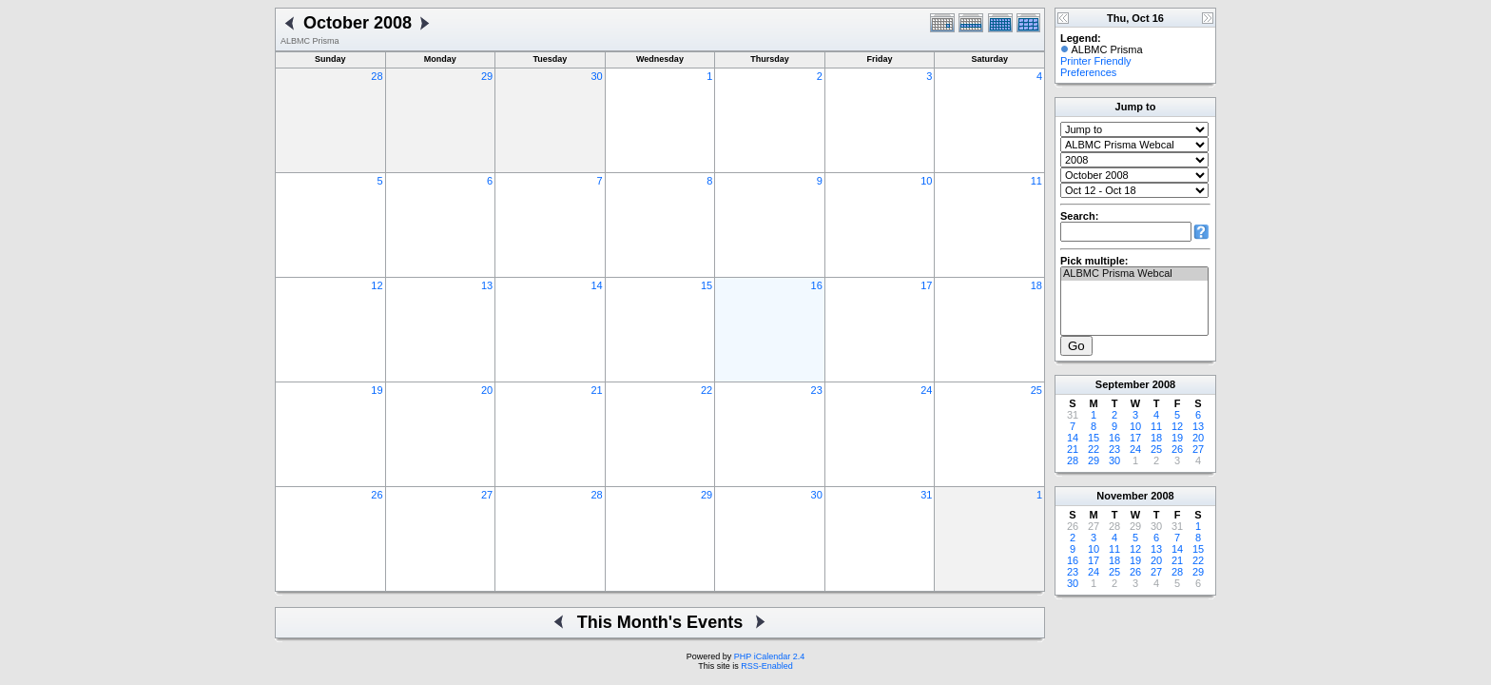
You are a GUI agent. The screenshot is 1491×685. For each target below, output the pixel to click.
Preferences (1088, 72)
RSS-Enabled (767, 666)
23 (817, 390)
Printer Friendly (1096, 61)
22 (706, 390)
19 (376, 390)
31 (926, 494)
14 (596, 285)
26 (376, 494)
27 (487, 494)
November (1122, 495)
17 (926, 285)
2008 (1163, 384)
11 (1036, 180)
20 (487, 390)
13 (487, 285)
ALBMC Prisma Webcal (1134, 274)
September (1122, 384)
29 (487, 76)
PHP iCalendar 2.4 (769, 656)
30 (596, 76)
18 (1036, 285)
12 (376, 285)
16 (817, 285)
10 (926, 180)
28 (376, 76)
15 (706, 285)
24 (926, 390)
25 (1036, 390)
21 (596, 390)
